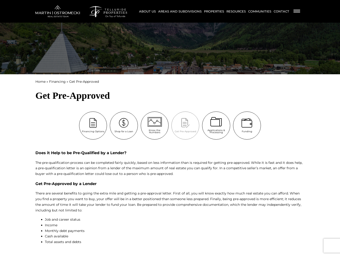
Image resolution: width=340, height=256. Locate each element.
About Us (147, 11)
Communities (259, 11)
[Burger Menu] (296, 11)
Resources (236, 11)
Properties (214, 11)
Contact (281, 11)
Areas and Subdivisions (180, 11)
